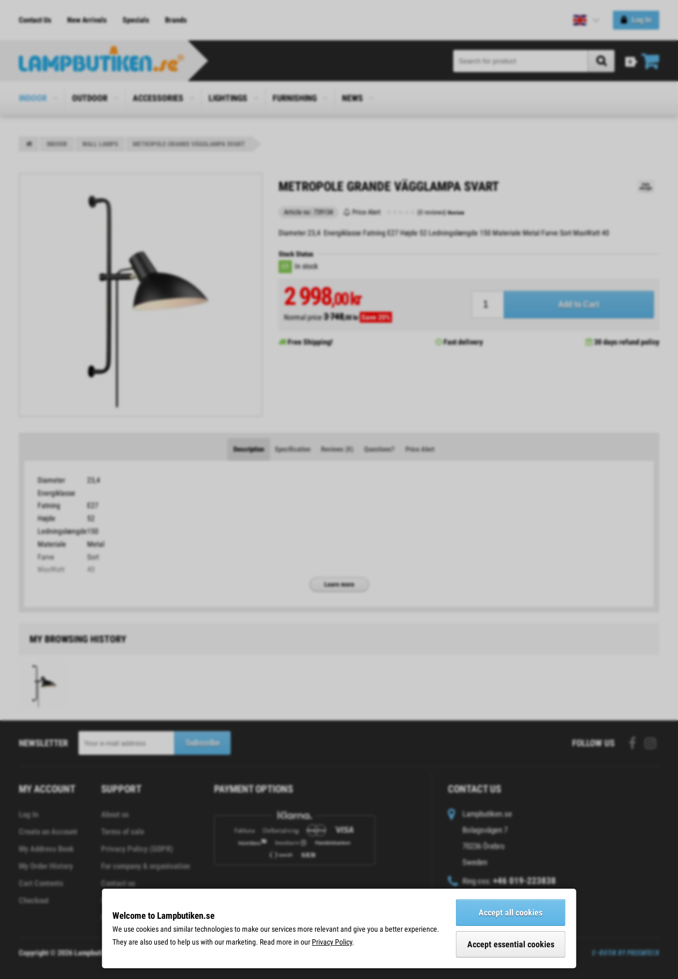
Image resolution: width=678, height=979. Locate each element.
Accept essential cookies (510, 944)
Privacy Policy (332, 942)
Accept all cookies (511, 912)
